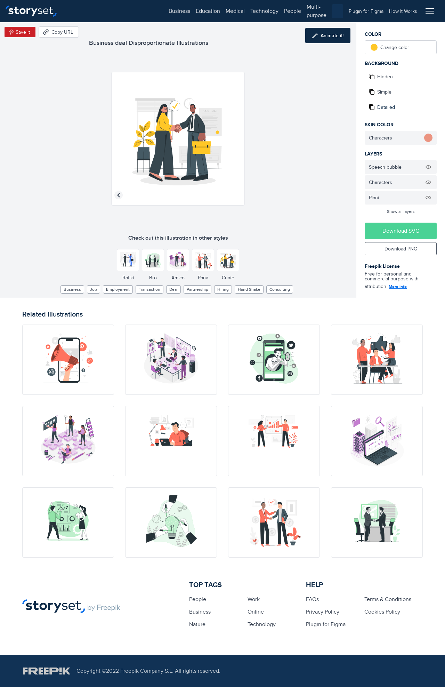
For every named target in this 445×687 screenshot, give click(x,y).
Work (254, 599)
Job (93, 289)
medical (134, 11)
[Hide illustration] (428, 167)
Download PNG (401, 248)
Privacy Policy (322, 612)
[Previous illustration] (118, 195)
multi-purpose (223, 11)
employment (118, 289)
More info (398, 286)
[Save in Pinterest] (20, 32)
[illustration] (68, 360)
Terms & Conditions (387, 599)
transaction (149, 289)
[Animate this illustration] (327, 35)
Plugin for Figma (326, 624)
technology (163, 11)
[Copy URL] (59, 32)
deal (173, 289)
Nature (197, 624)
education (107, 11)
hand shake (249, 289)
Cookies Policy (382, 612)
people (191, 11)
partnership (197, 289)
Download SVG (400, 231)
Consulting (279, 289)
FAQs (312, 599)
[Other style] (128, 260)
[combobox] (294, 11)
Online (256, 612)
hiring (223, 289)
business (78, 11)
